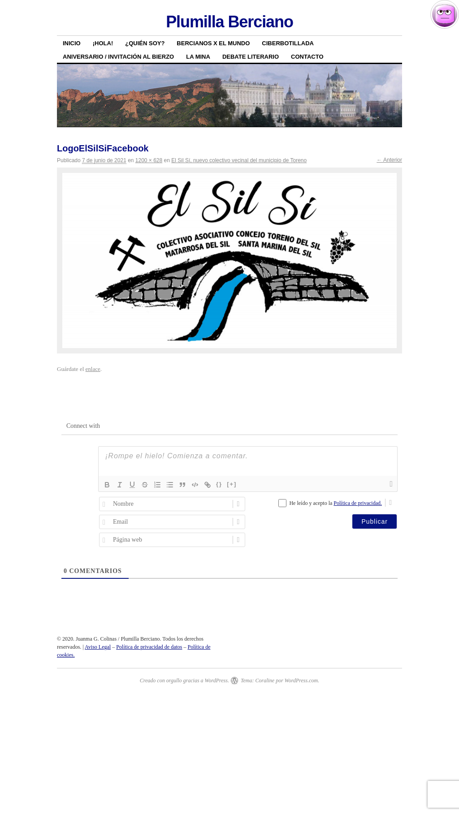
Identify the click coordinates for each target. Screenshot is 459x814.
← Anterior (389, 160)
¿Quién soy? (145, 43)
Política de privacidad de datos (149, 647)
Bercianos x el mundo (213, 43)
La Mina (198, 56)
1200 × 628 (148, 160)
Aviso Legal (98, 647)
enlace (93, 369)
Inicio (72, 43)
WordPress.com (301, 680)
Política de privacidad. (357, 503)
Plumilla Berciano (229, 22)
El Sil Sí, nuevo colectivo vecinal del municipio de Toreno (239, 160)
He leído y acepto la (335, 503)
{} (219, 484)
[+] (232, 484)
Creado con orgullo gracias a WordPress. (184, 680)
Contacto (307, 56)
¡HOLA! (103, 43)
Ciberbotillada (288, 43)
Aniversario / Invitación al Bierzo (118, 56)
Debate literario (250, 56)
